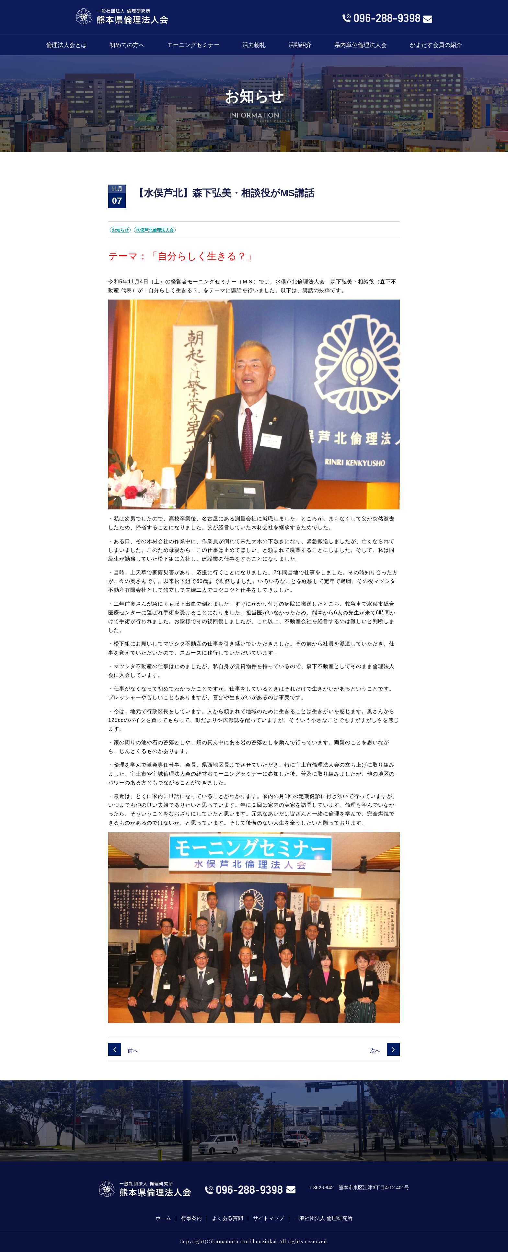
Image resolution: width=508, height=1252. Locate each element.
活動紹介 (300, 45)
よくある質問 (227, 1218)
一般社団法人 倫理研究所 (323, 1218)
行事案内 (191, 1218)
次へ (385, 1050)
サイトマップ (268, 1218)
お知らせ (120, 230)
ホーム (163, 1218)
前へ (123, 1050)
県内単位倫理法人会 (360, 45)
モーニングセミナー (193, 45)
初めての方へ (127, 45)
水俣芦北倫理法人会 (155, 230)
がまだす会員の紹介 (436, 45)
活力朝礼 (254, 45)
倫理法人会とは (66, 45)
